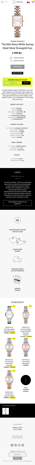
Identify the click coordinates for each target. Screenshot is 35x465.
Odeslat (26, 83)
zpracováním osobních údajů (25, 458)
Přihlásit (17, 455)
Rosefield (21, 41)
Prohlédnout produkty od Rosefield (17, 203)
